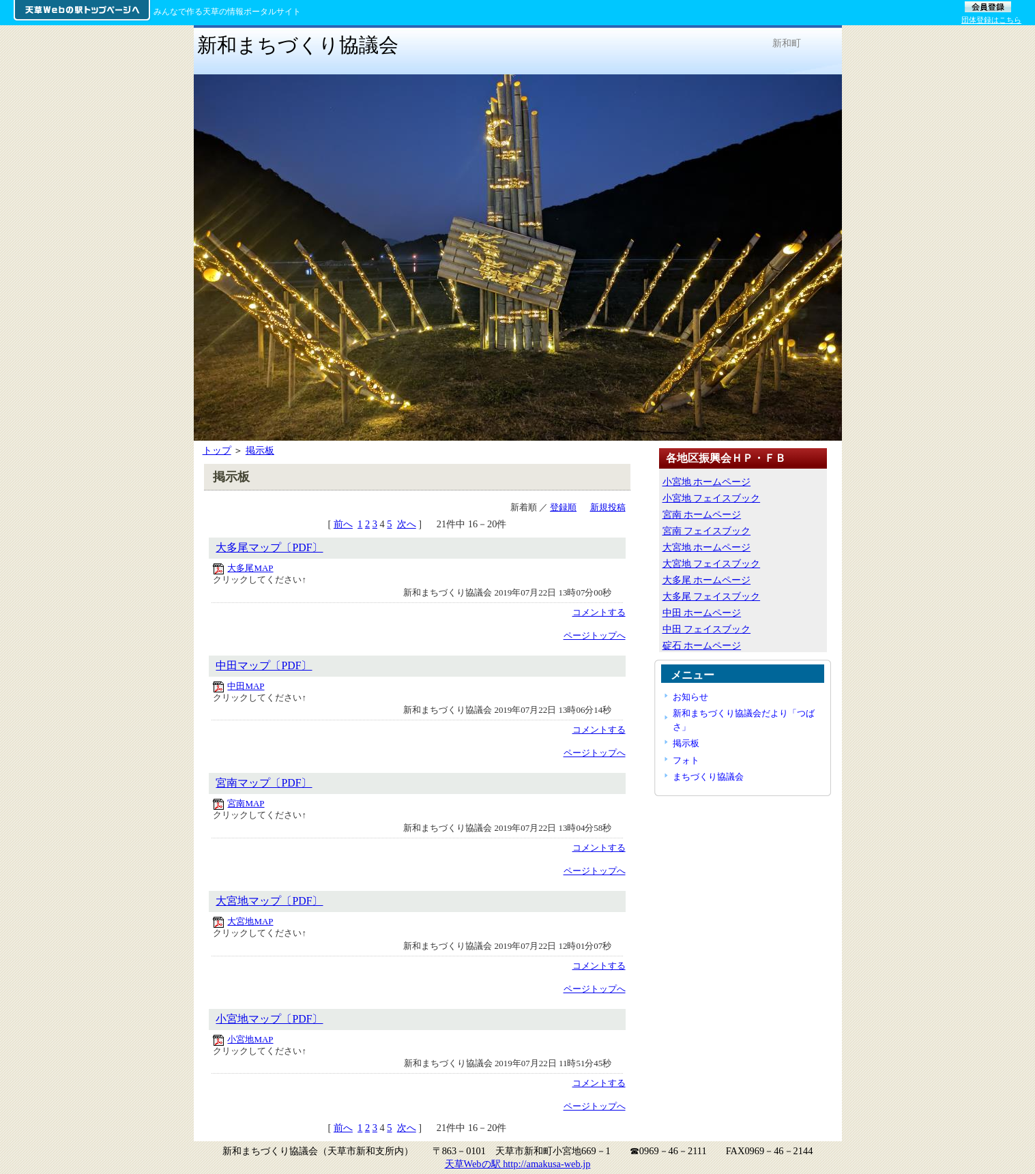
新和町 (786, 43)
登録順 (563, 507)
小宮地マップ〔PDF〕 (269, 1019)
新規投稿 (608, 507)
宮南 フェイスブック (706, 530)
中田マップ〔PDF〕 (264, 665)
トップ (217, 450)
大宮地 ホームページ (706, 547)
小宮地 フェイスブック (711, 498)
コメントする (599, 612)
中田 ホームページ (702, 612)
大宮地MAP (250, 921)
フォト (686, 760)
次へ (406, 523)
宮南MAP (245, 803)
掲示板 (260, 450)
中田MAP (245, 686)
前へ (343, 523)
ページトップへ (595, 635)
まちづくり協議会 (708, 777)
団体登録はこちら (991, 20)
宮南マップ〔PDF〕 (264, 783)
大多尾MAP (250, 568)
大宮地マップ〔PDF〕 (269, 901)
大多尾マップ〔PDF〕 (269, 547)
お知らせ (690, 697)
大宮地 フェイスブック (711, 563)
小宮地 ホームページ (706, 481)
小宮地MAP (250, 1039)
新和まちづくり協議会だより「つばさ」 (744, 719)
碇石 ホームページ (702, 645)
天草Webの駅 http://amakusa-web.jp (518, 1163)
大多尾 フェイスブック (711, 596)
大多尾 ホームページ (706, 579)
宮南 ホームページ (702, 514)
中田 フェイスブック (706, 628)
